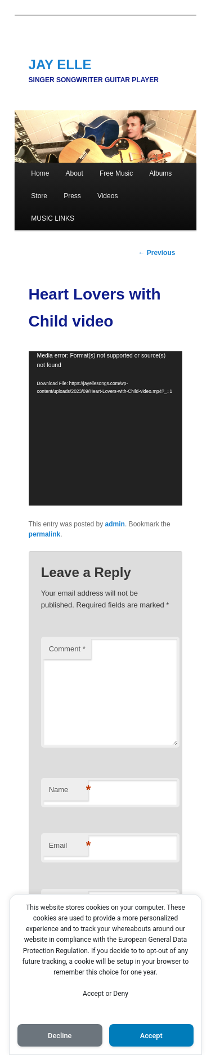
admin (115, 524)
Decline (59, 1035)
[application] (106, 428)
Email (68, 846)
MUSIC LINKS (52, 218)
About (74, 173)
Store (39, 196)
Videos (107, 196)
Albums (160, 173)
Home (40, 173)
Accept (151, 1035)
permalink (45, 534)
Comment (67, 649)
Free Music (116, 173)
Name (68, 790)
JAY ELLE (60, 64)
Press (72, 196)
